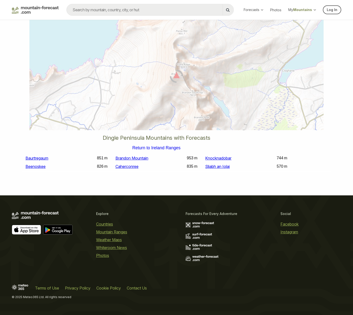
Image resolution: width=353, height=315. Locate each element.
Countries (104, 224)
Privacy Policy (77, 288)
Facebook (289, 224)
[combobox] (150, 10)
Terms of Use (47, 288)
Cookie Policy (108, 288)
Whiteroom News (111, 247)
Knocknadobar (218, 158)
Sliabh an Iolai (217, 166)
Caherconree (127, 166)
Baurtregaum (36, 158)
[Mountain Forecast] (35, 10)
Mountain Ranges (111, 231)
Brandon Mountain (131, 158)
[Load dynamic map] (176, 77)
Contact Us (137, 288)
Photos (275, 10)
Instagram (289, 231)
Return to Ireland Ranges (156, 148)
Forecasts (253, 10)
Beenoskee (35, 166)
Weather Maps (109, 239)
